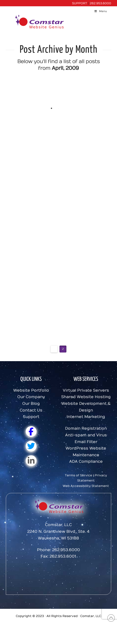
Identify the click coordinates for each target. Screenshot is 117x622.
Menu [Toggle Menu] (100, 11)
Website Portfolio (31, 390)
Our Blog (31, 403)
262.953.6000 (100, 3)
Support (31, 417)
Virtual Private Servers (86, 390)
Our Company (31, 397)
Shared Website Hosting (86, 397)
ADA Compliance (86, 461)
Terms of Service (78, 475)
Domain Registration (86, 428)
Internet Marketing (86, 417)
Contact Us (31, 410)
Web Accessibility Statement (86, 486)
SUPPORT (79, 3)
